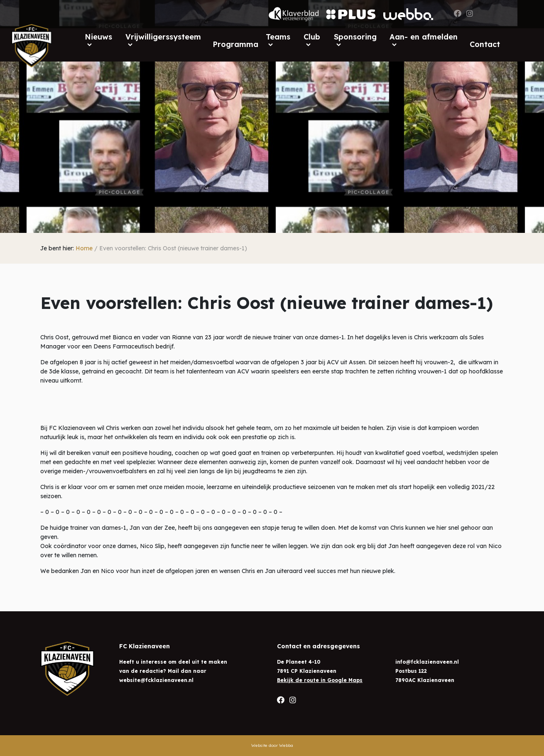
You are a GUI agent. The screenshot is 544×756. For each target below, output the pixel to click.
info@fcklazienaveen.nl (427, 662)
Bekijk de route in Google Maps (320, 680)
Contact (485, 44)
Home (84, 248)
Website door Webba (272, 745)
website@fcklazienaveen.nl (156, 680)
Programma (235, 44)
